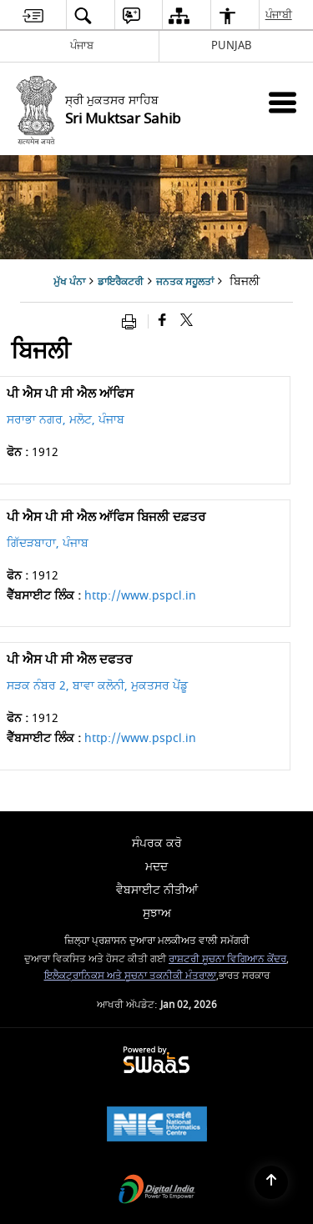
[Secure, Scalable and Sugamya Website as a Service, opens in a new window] (156, 1061)
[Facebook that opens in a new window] (162, 321)
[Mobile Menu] (282, 102)
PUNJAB (231, 45)
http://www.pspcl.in (140, 595)
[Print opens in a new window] (133, 321)
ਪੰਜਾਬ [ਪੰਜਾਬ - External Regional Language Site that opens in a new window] (81, 45)
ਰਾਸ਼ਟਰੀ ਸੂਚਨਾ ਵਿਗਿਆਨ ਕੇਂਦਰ (227, 959)
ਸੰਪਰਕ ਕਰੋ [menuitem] (157, 843)
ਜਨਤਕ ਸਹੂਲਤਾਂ (185, 282)
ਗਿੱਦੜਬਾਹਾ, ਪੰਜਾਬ (47, 543)
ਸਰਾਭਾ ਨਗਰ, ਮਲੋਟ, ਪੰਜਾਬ (65, 420)
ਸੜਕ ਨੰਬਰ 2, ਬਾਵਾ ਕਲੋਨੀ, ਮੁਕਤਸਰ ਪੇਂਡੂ (97, 686)
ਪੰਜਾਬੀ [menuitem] (279, 15)
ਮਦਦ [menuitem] (156, 866)
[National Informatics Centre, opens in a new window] (157, 1126)
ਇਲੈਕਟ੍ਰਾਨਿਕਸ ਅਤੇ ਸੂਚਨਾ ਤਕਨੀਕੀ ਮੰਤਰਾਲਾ (130, 976)
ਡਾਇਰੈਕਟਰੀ (121, 282)
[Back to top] (271, 1182)
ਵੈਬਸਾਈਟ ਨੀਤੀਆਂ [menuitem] (157, 890)
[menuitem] (33, 15)
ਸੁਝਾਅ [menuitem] (157, 913)
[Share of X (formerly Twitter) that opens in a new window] (186, 321)
